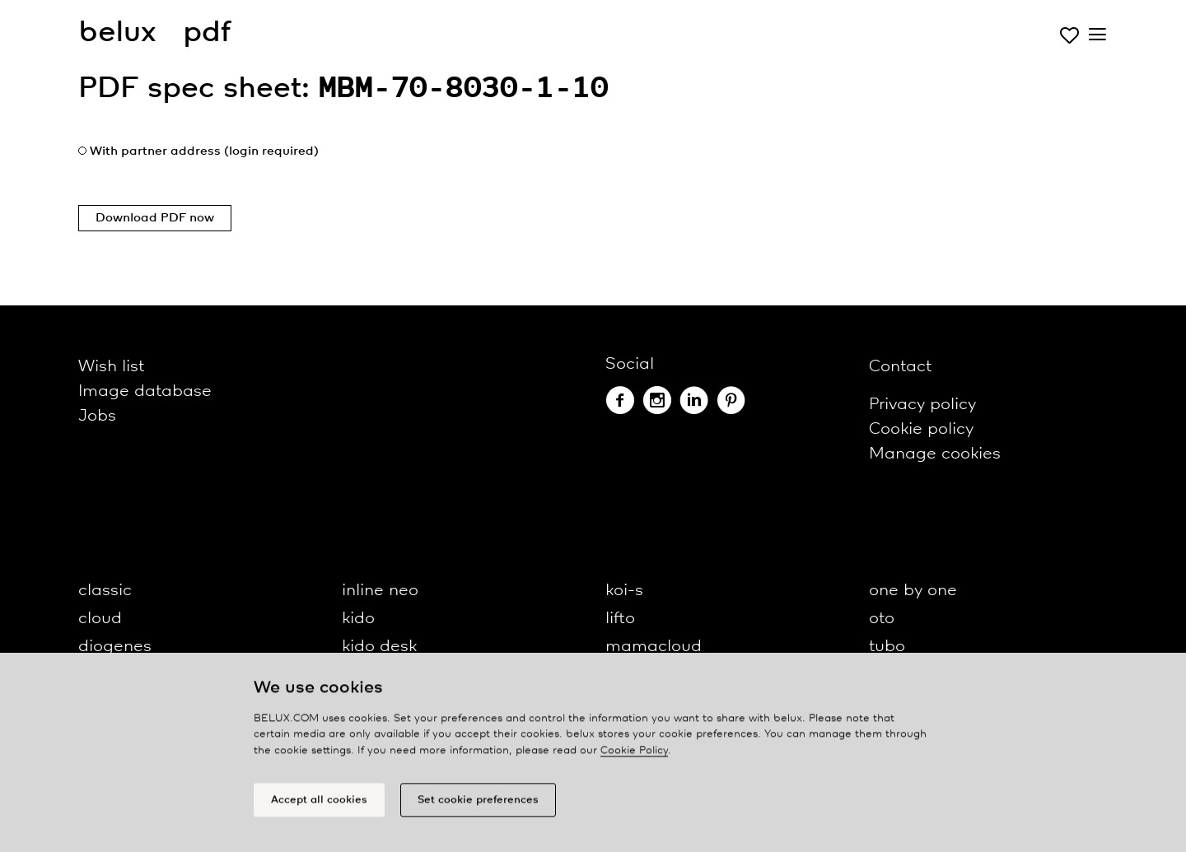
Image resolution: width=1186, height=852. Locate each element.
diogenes (115, 646)
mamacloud (653, 646)
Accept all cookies (319, 804)
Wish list (111, 367)
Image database (145, 391)
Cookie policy (921, 429)
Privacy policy (922, 404)
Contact (900, 367)
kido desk (379, 646)
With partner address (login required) (204, 151)
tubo (887, 646)
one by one (913, 590)
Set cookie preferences (478, 804)
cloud (100, 618)
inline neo (380, 590)
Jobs (97, 416)
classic (105, 590)
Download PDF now (155, 218)
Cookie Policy (634, 755)
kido (358, 618)
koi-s (624, 590)
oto (881, 618)
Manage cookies (935, 454)
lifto (620, 618)
